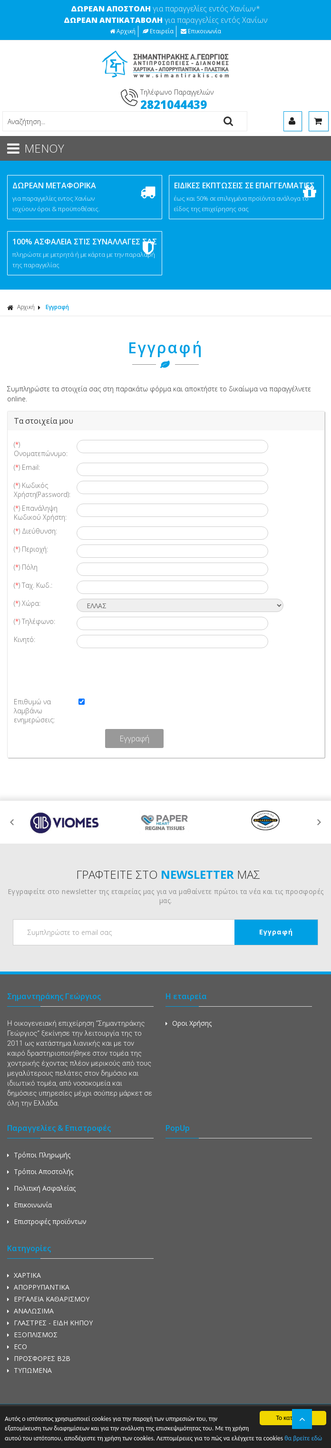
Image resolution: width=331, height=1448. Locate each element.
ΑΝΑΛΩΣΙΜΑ (30, 1310)
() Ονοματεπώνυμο (41, 449)
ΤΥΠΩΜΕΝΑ (29, 1370)
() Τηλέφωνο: (34, 621)
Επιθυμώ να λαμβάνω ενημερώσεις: (34, 710)
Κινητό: (24, 639)
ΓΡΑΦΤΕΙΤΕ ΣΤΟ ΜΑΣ (168, 874)
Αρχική (123, 31)
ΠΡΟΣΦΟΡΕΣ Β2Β (38, 1358)
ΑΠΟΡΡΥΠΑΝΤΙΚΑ (38, 1287)
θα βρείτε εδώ (303, 1438)
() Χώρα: (27, 603)
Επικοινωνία (201, 31)
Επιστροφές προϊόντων (47, 1221)
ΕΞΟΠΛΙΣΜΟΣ (32, 1334)
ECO (17, 1346)
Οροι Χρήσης (189, 1023)
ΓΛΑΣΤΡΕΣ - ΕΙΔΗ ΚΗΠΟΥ (50, 1322)
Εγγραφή (57, 307)
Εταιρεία (158, 31)
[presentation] (89, 671)
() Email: (27, 467)
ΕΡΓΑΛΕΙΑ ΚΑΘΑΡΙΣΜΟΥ (48, 1298)
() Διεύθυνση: (35, 530)
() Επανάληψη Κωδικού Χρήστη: (40, 513)
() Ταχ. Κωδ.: (33, 585)
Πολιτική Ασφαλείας (41, 1188)
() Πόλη (26, 567)
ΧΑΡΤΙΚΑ (24, 1275)
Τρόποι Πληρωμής (38, 1154)
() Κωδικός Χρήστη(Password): (42, 490)
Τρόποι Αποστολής (40, 1171)
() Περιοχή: (31, 549)
